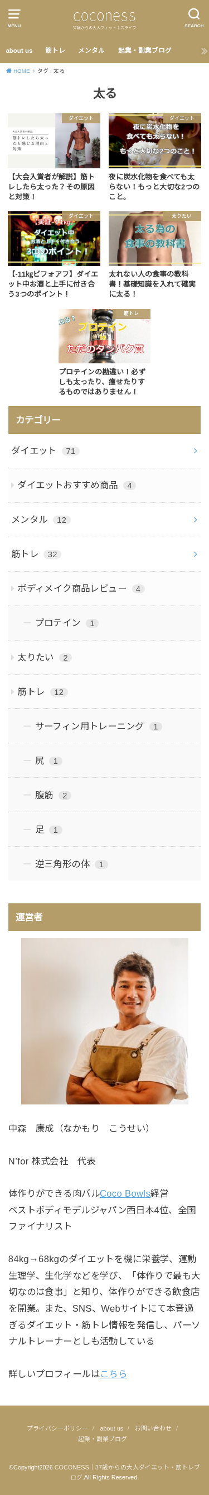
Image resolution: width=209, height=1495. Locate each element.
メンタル (91, 50)
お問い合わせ (153, 1428)
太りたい (44, 657)
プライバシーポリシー (57, 1428)
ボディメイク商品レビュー (81, 588)
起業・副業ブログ (145, 50)
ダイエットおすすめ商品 (76, 485)
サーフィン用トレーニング (99, 726)
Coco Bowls (125, 1193)
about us (19, 50)
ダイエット (45, 451)
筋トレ (55, 50)
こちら (113, 1374)
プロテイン (67, 623)
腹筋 (53, 795)
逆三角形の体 (71, 864)
